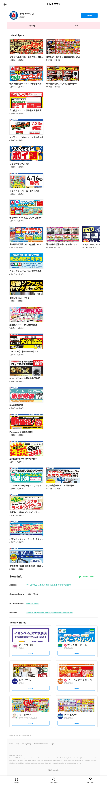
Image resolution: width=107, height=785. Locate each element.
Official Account (89, 576)
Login (52, 744)
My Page (90, 782)
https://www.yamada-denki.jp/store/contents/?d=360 (49, 613)
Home (17, 782)
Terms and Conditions (41, 744)
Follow (89, 16)
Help (18, 744)
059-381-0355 (32, 603)
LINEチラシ (54, 4)
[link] (13, 15)
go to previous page (5, 4)
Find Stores (53, 782)
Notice (11, 744)
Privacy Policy (26, 744)
